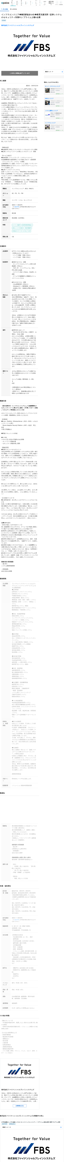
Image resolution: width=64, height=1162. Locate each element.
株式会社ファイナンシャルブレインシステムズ (17, 25)
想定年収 (16, 202)
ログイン (57, 4)
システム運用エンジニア (51, 110)
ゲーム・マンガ (36, 3)
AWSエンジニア (49, 98)
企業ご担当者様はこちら (51, 3)
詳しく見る (55, 1149)
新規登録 (61, 4)
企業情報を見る (20, 1075)
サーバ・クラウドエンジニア (52, 86)
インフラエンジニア (50, 123)
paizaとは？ (45, 3)
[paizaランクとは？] (62, 72)
